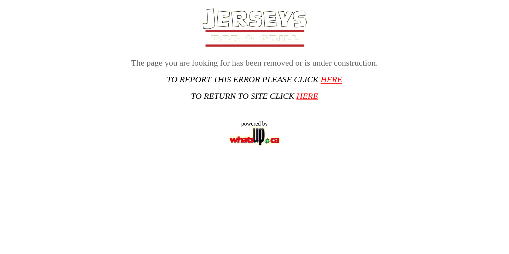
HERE (331, 79)
